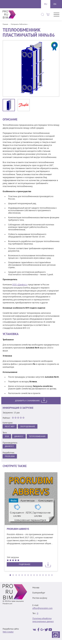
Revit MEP (10, 426)
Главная (5, 24)
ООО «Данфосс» (19, 284)
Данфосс (19, 436)
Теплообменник (37, 436)
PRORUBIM (10, 456)
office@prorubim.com (42, 608)
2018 (7, 436)
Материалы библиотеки (19, 24)
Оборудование (27, 426)
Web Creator (8, 632)
